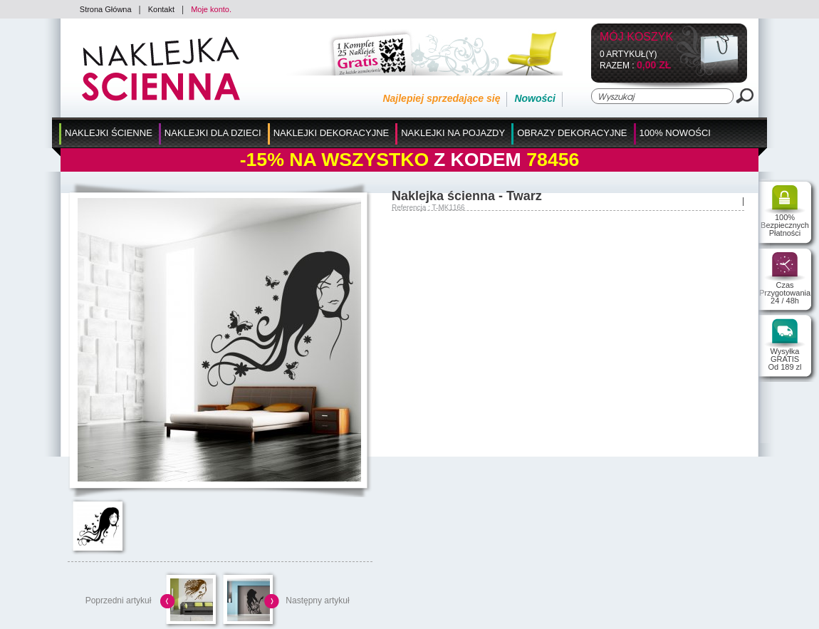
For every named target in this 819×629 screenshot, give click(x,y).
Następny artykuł (317, 600)
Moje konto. (211, 9)
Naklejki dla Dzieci (213, 133)
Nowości (534, 98)
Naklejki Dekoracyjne (331, 133)
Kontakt (161, 9)
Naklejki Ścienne (108, 133)
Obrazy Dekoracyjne (572, 133)
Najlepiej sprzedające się (441, 98)
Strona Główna (106, 9)
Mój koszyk (636, 37)
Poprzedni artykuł (118, 600)
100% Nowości (675, 133)
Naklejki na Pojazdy (453, 133)
